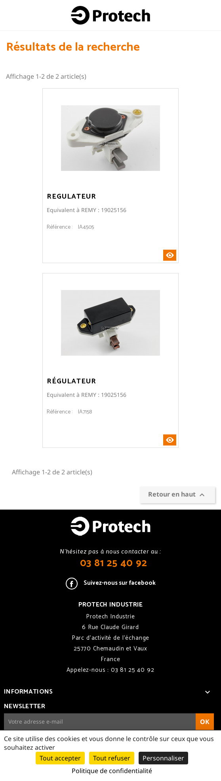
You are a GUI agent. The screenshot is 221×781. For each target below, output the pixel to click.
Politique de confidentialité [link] (112, 770)
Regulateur (71, 197)
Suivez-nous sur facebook (120, 583)
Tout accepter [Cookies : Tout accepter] (60, 758)
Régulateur (71, 381)
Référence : (59, 227)
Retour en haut (177, 495)
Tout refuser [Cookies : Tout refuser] (111, 758)
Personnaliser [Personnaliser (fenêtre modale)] (163, 758)
